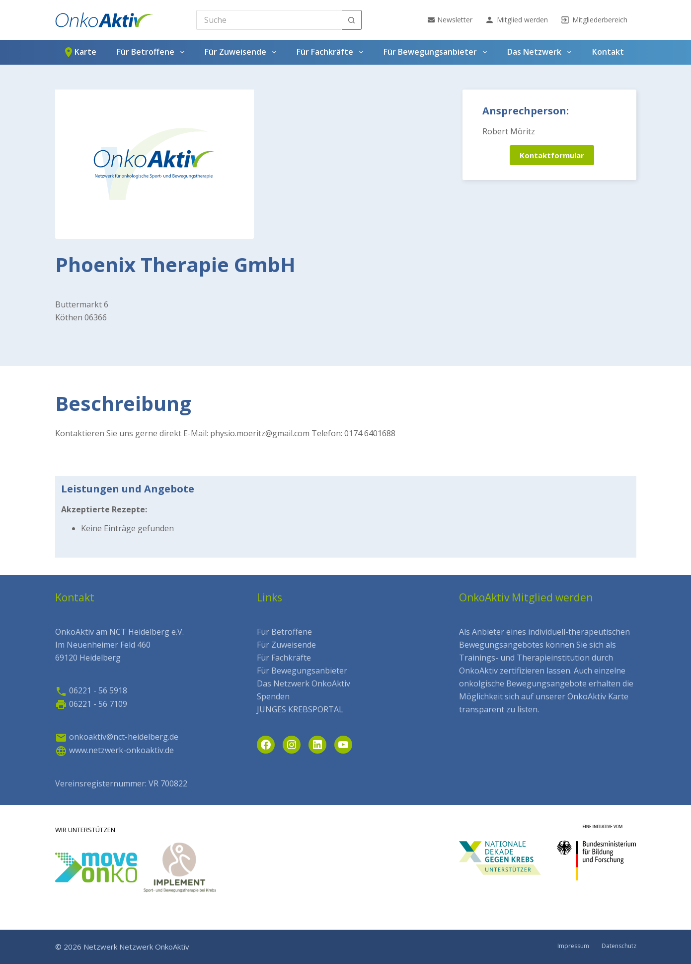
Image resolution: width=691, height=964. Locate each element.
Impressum (573, 946)
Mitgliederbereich (593, 20)
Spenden (273, 696)
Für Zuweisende (242, 52)
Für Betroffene (152, 52)
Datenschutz (619, 946)
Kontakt (608, 51)
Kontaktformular (552, 155)
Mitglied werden (516, 20)
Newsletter (450, 19)
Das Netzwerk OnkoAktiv (303, 683)
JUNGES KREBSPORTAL (300, 709)
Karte (79, 52)
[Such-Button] (352, 20)
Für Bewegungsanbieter (437, 52)
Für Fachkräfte (332, 52)
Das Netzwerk (541, 52)
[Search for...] (269, 20)
